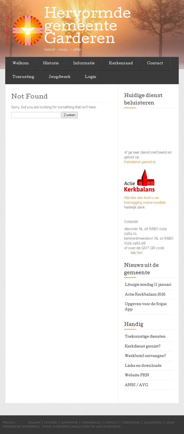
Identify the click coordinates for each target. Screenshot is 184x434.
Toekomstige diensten (145, 337)
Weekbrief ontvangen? (145, 356)
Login (90, 77)
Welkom (20, 64)
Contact (155, 64)
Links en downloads (143, 366)
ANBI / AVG (136, 385)
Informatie (84, 64)
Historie (51, 64)
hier (139, 253)
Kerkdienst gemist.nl (139, 162)
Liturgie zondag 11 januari (148, 285)
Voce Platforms (108, 426)
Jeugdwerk (59, 77)
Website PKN (137, 375)
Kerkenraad (121, 64)
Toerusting (23, 77)
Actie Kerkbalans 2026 (145, 295)
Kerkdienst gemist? (143, 346)
